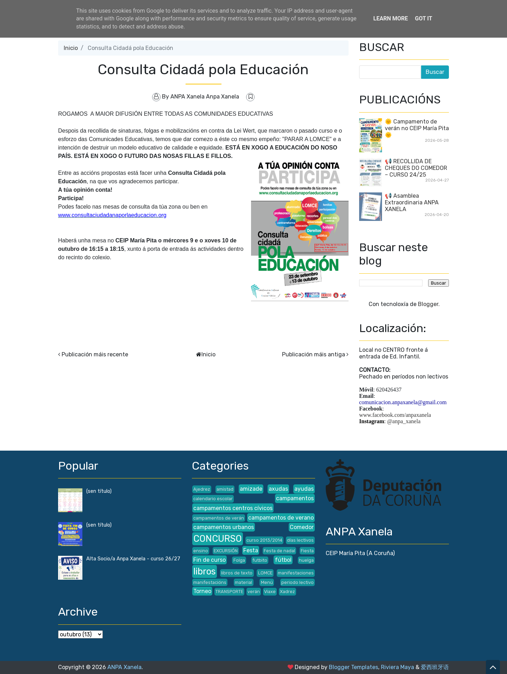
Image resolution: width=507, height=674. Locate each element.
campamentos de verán (218, 518)
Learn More (390, 18)
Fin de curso (209, 560)
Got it (423, 18)
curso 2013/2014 (264, 540)
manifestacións (209, 582)
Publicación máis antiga (313, 354)
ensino (200, 550)
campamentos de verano (281, 517)
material (243, 582)
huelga (306, 560)
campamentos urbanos (223, 527)
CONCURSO (217, 538)
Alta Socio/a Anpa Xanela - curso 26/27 (133, 559)
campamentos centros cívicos (233, 508)
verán (254, 591)
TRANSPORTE (229, 591)
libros (204, 571)
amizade (251, 488)
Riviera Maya (397, 667)
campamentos (295, 498)
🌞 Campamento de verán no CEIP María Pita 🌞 (417, 128)
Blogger (428, 304)
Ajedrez (201, 489)
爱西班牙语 (435, 667)
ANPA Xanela (124, 667)
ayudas (304, 488)
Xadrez (287, 591)
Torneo (202, 591)
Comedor (302, 527)
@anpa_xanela (404, 421)
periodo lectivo (297, 582)
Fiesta (307, 550)
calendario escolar (213, 498)
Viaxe (270, 591)
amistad (225, 489)
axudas (278, 488)
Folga (239, 560)
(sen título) (99, 491)
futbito (259, 560)
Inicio (71, 48)
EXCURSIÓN (226, 550)
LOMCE (265, 573)
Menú (267, 582)
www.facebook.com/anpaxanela (395, 415)
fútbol (283, 560)
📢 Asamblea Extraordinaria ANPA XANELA (412, 202)
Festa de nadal (279, 550)
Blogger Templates (353, 667)
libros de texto (236, 573)
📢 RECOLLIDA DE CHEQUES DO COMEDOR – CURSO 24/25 (416, 168)
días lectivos (300, 540)
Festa (250, 550)
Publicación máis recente (95, 354)
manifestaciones (296, 573)
